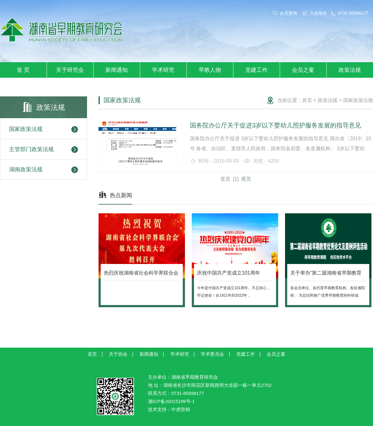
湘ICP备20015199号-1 (171, 401)
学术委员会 (212, 354)
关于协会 (118, 354)
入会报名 (318, 13)
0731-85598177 (353, 13)
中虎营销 (180, 409)
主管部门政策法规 (43, 149)
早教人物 (210, 70)
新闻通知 (116, 70)
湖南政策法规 (43, 169)
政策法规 (349, 70)
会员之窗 (303, 70)
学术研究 (163, 70)
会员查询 (288, 13)
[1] (236, 179)
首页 (307, 100)
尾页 (246, 179)
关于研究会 (70, 70)
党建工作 (256, 70)
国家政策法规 (43, 129)
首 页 (23, 70)
